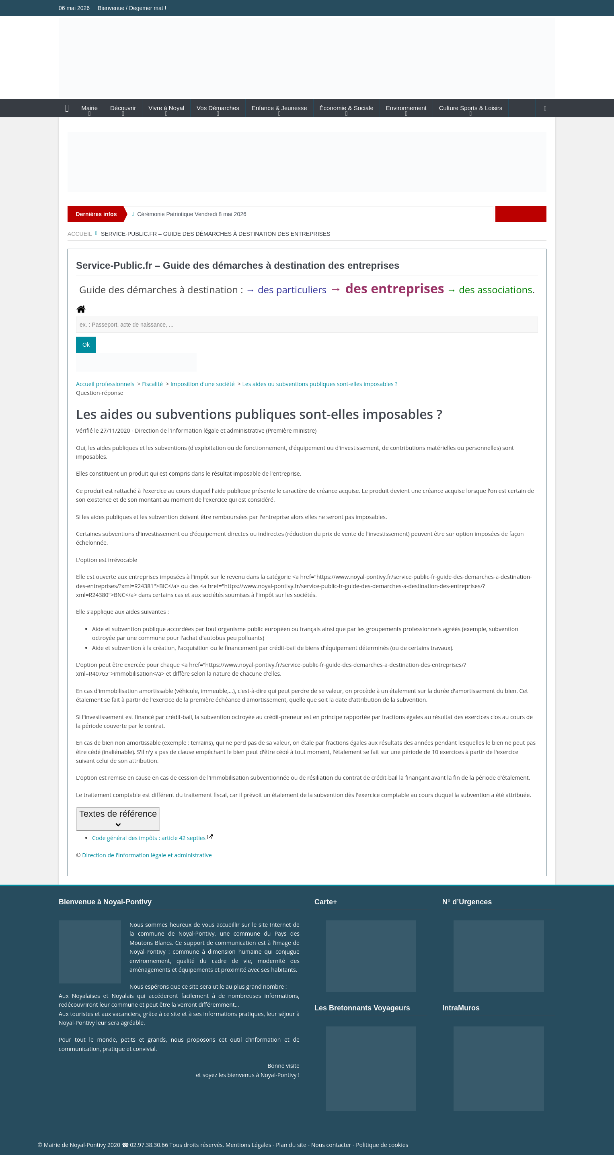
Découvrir (123, 107)
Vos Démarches (218, 107)
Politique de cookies (382, 1145)
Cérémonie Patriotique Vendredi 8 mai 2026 (191, 214)
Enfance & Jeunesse (279, 107)
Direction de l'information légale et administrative (147, 855)
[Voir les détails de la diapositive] (307, 162)
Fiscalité (153, 384)
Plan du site (291, 1145)
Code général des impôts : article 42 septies (152, 838)
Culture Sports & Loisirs (471, 107)
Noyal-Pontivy (88, 1145)
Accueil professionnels (106, 384)
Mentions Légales (248, 1145)
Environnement (406, 107)
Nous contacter (331, 1145)
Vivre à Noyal (166, 107)
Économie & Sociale (347, 107)
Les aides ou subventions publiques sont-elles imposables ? (319, 384)
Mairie (89, 107)
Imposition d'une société (203, 384)
